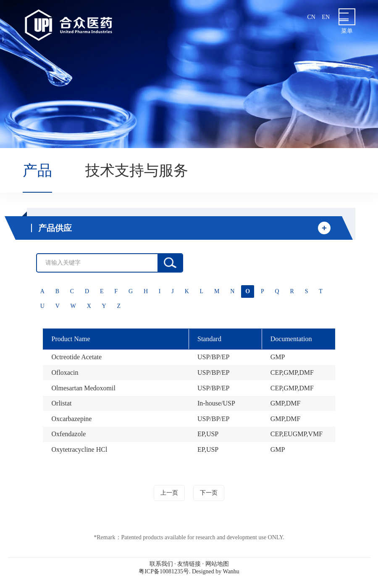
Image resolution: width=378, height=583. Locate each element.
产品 (37, 170)
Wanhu (231, 571)
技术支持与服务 (136, 170)
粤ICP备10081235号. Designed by (189, 571)
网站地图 (217, 564)
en (326, 17)
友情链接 (189, 564)
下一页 (209, 493)
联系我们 (161, 564)
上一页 (169, 493)
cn (311, 17)
